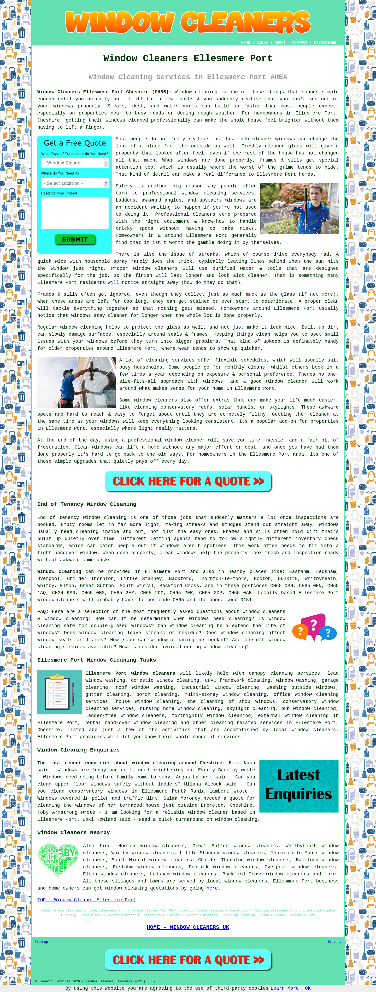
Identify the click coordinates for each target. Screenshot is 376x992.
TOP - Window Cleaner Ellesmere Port (86, 900)
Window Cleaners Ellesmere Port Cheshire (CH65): (104, 92)
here (212, 888)
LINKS (262, 43)
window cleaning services (218, 193)
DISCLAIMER (325, 43)
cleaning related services (246, 722)
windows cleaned (126, 120)
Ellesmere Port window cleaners (130, 673)
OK (308, 988)
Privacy (334, 942)
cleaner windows (273, 139)
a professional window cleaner (163, 440)
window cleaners (155, 268)
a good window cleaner (275, 381)
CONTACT (300, 43)
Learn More (285, 988)
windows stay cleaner (99, 315)
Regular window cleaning (70, 327)
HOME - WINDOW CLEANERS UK (188, 927)
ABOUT (280, 43)
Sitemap (41, 942)
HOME (245, 43)
